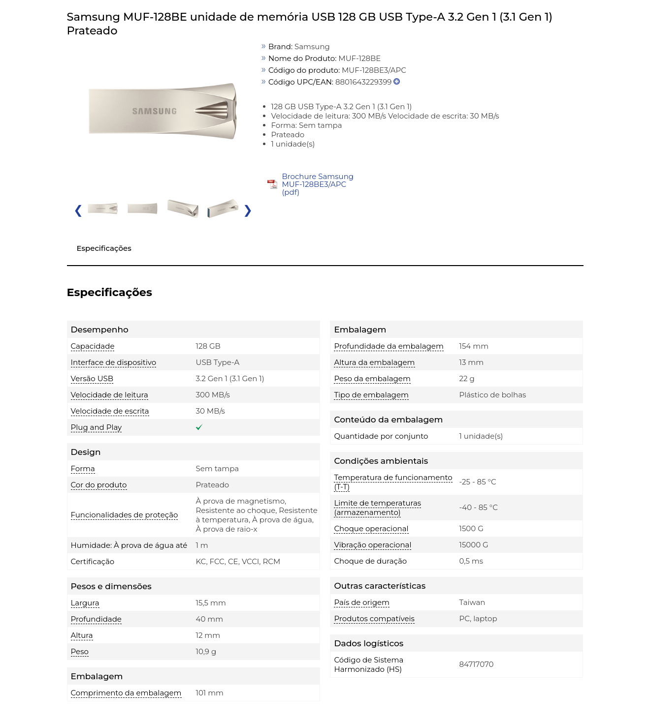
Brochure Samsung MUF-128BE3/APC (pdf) (318, 184)
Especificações (104, 248)
